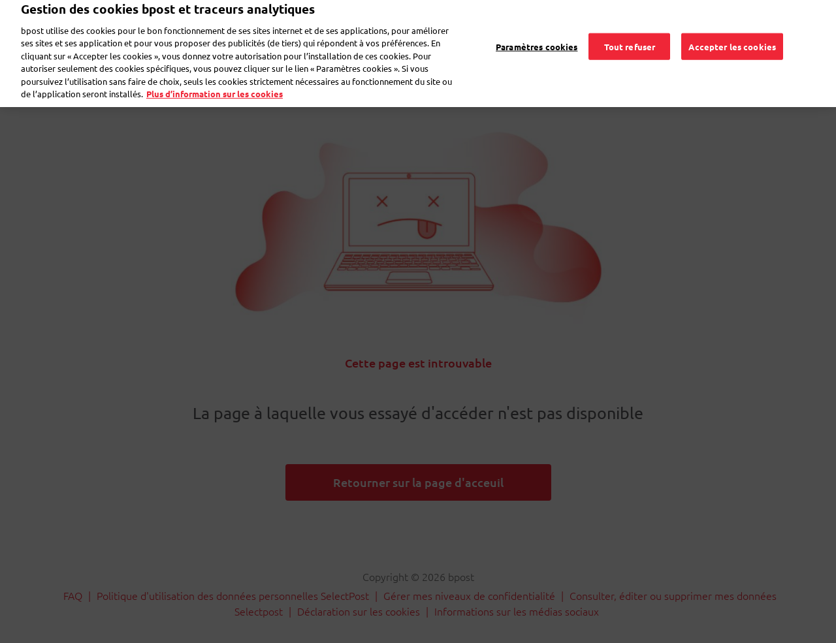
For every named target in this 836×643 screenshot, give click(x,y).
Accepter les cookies (732, 27)
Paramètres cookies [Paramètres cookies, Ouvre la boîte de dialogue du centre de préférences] (536, 27)
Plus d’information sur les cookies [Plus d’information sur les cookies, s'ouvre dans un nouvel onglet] (214, 75)
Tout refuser (630, 27)
